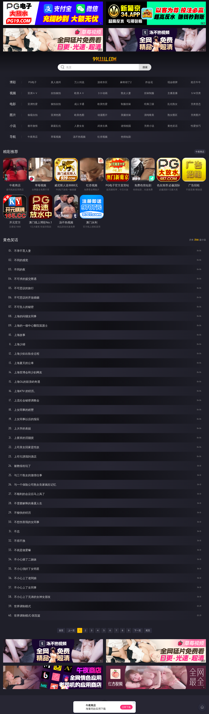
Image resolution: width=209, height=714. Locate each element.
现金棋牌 (172, 82)
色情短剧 (126, 136)
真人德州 (56, 82)
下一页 (137, 630)
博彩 (13, 82)
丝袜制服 (149, 93)
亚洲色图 (56, 115)
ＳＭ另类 (196, 93)
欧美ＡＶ (79, 93)
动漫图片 (102, 115)
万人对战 (79, 82)
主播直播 (172, 93)
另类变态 (196, 104)
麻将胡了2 (125, 82)
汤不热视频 (79, 136)
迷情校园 (126, 126)
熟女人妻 (126, 93)
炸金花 (149, 82)
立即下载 (126, 707)
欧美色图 (79, 115)
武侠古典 (102, 126)
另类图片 (196, 115)
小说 (13, 126)
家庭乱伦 (56, 126)
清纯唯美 (149, 115)
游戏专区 (102, 82)
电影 (13, 104)
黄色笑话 (172, 126)
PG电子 (32, 82)
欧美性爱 (102, 104)
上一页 (71, 630)
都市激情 (33, 126)
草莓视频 (56, 136)
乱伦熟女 (172, 104)
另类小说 (149, 126)
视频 (13, 93)
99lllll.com (104, 59)
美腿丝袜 (126, 115)
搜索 (145, 67)
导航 (13, 137)
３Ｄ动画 (102, 93)
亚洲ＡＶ (33, 93)
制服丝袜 (126, 104)
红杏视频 (102, 136)
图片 (13, 115)
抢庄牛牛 (196, 82)
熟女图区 (172, 115)
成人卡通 (79, 104)
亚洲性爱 (33, 104)
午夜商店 (33, 136)
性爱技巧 (196, 126)
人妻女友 (79, 126)
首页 (61, 630)
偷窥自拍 (33, 115)
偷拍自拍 (56, 104)
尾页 (148, 630)
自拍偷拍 (56, 93)
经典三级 (149, 104)
